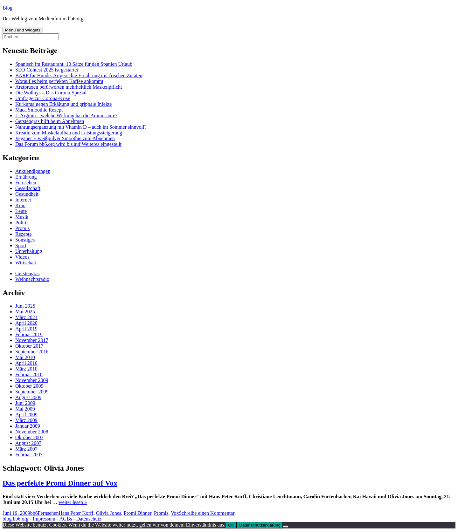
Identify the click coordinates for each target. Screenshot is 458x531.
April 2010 (26, 363)
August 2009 (28, 397)
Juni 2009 (25, 403)
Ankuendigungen (32, 171)
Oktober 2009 (29, 386)
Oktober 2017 (29, 346)
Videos (22, 257)
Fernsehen (25, 182)
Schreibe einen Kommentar (206, 513)
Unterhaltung (28, 251)
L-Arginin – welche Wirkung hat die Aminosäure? (66, 115)
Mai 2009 (25, 409)
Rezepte (23, 234)
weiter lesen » (73, 502)
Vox (175, 513)
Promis (22, 228)
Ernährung (26, 177)
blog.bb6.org (15, 518)
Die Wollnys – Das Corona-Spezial (51, 92)
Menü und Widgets (22, 30)
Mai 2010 (25, 357)
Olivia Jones (108, 513)
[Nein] (285, 527)
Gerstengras (27, 273)
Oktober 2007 (29, 437)
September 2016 (31, 351)
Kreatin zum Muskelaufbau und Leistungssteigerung (68, 132)
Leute (21, 211)
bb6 (34, 513)
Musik (21, 217)
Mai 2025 (25, 311)
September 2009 (31, 391)
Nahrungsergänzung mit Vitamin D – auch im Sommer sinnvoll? (81, 127)
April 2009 (26, 414)
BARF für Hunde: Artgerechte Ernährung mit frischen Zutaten (78, 75)
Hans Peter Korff (76, 513)
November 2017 (31, 340)
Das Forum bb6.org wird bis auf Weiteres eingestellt (68, 144)
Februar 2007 (29, 454)
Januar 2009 (27, 426)
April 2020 (26, 323)
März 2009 (26, 420)
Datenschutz (88, 518)
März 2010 (26, 368)
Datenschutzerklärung (260, 525)
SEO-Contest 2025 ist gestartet (46, 69)
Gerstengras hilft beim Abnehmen (49, 121)
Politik (22, 222)
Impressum (44, 518)
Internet (23, 199)
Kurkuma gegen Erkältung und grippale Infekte (63, 104)
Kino (20, 205)
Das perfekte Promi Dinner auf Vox (60, 483)
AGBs (65, 518)
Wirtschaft (26, 262)
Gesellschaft (27, 188)
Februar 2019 (29, 334)
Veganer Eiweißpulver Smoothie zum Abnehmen (65, 138)
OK (231, 525)
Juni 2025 (25, 306)
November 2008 (31, 431)
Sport (20, 245)
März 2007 (26, 449)
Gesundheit (26, 194)
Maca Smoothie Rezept (39, 109)
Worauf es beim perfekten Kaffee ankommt (59, 81)
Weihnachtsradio (32, 279)
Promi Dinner (137, 513)
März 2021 (26, 317)
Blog (7, 7)
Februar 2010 (29, 374)
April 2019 (26, 328)
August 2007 (28, 443)
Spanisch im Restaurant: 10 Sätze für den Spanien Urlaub (73, 64)
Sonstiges (25, 239)
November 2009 (31, 380)
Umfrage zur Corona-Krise (42, 98)
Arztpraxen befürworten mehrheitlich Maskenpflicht (68, 87)
